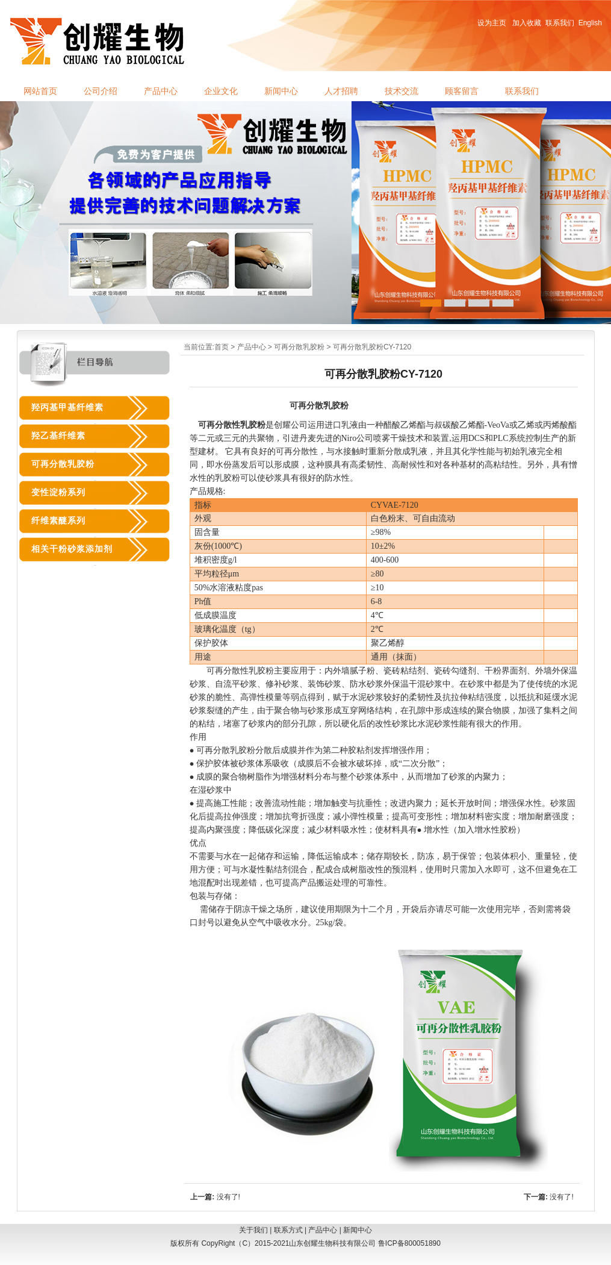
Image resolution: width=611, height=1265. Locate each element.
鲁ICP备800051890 (409, 1243)
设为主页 (491, 23)
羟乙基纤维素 (58, 435)
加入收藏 (526, 23)
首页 (221, 347)
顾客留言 (462, 91)
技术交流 (401, 91)
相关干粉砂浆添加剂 (72, 549)
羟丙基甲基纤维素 (67, 407)
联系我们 (559, 23)
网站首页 (40, 91)
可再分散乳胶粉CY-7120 (372, 347)
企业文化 (221, 91)
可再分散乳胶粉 (299, 347)
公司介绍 (100, 91)
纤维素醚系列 (58, 520)
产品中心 (161, 91)
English (590, 23)
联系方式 (288, 1230)
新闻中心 (281, 91)
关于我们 (253, 1230)
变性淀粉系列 (58, 492)
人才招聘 (341, 91)
